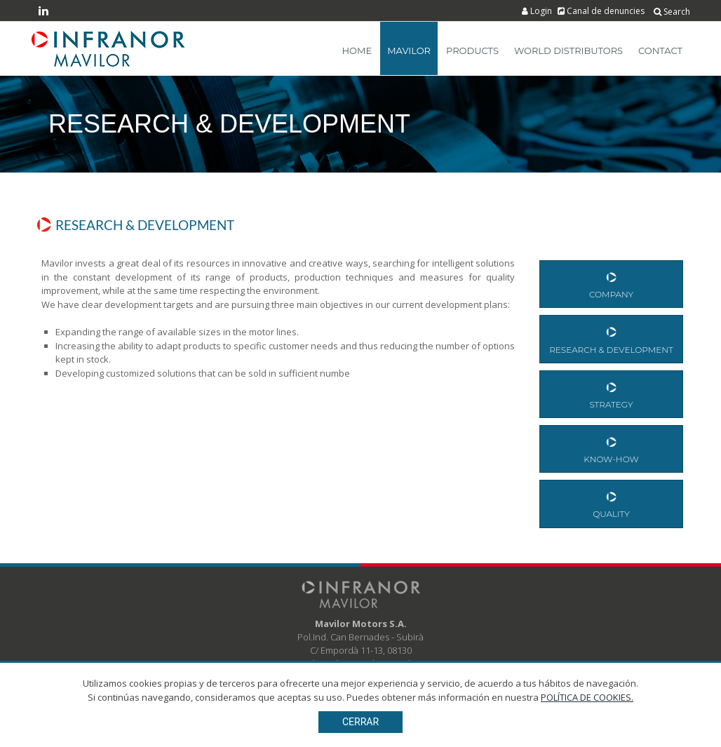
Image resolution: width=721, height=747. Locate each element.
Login (538, 11)
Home (357, 50)
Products (472, 50)
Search (672, 12)
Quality (611, 503)
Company (611, 284)
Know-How (611, 448)
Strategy (611, 394)
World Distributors (568, 50)
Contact (660, 50)
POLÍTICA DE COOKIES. (587, 697)
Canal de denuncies (602, 11)
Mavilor (409, 50)
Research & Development (611, 338)
